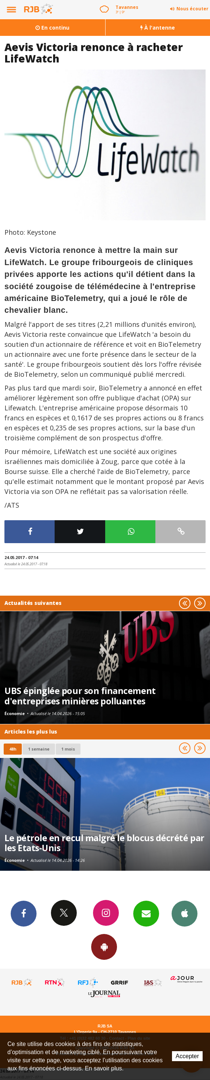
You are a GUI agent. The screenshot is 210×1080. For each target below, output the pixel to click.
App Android (104, 946)
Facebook (24, 913)
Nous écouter (192, 9)
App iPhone (184, 913)
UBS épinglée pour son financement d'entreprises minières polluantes (80, 696)
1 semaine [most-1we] (38, 749)
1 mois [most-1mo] (68, 749)
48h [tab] (12, 749)
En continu (52, 27)
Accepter (187, 1056)
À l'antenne (157, 27)
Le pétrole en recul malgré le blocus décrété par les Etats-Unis (104, 843)
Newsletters (146, 913)
